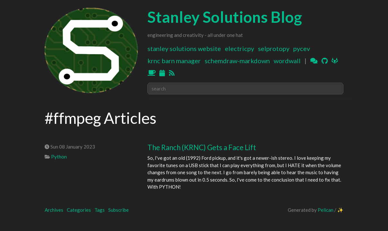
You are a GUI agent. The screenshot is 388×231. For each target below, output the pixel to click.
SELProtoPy (273, 48)
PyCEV (301, 48)
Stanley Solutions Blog (224, 17)
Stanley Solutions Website (184, 48)
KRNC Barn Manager (174, 60)
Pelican (325, 210)
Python (59, 156)
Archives (54, 210)
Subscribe (118, 210)
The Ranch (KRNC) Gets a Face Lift (201, 147)
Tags (99, 210)
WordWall (287, 60)
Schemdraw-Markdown (237, 60)
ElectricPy (239, 48)
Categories (79, 210)
